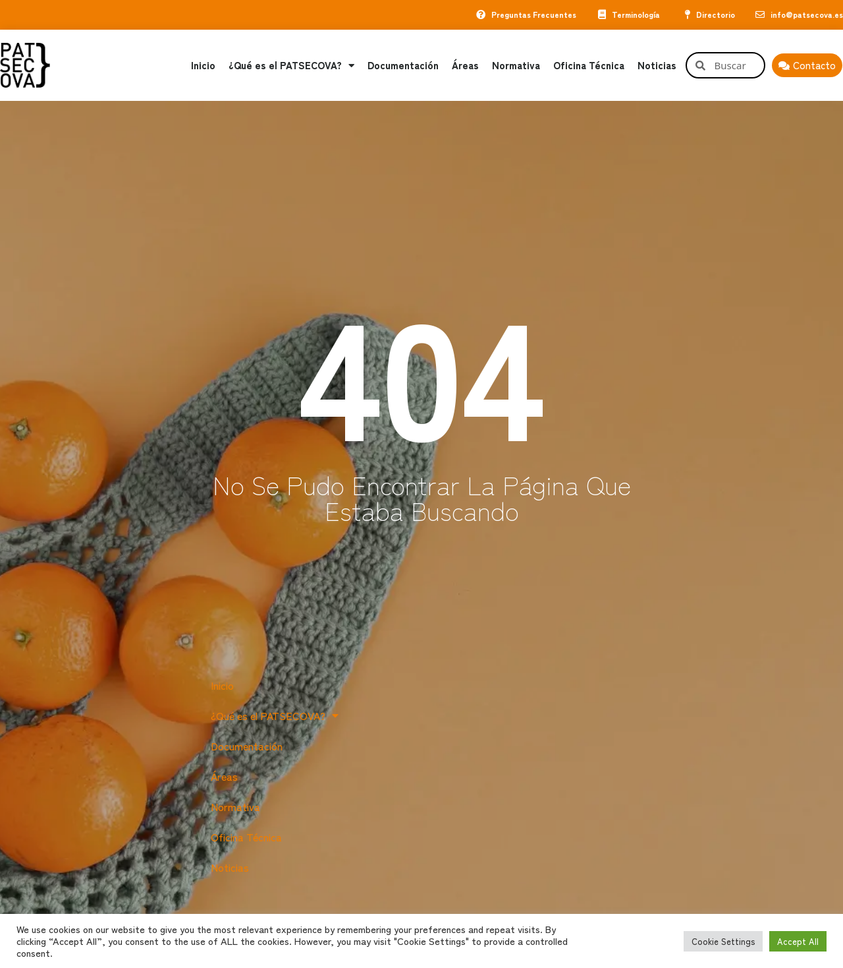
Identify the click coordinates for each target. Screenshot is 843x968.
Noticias (657, 66)
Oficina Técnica (588, 66)
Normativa (516, 66)
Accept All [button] (798, 941)
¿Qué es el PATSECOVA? (291, 65)
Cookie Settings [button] (723, 941)
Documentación (403, 66)
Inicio (203, 66)
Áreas (465, 66)
